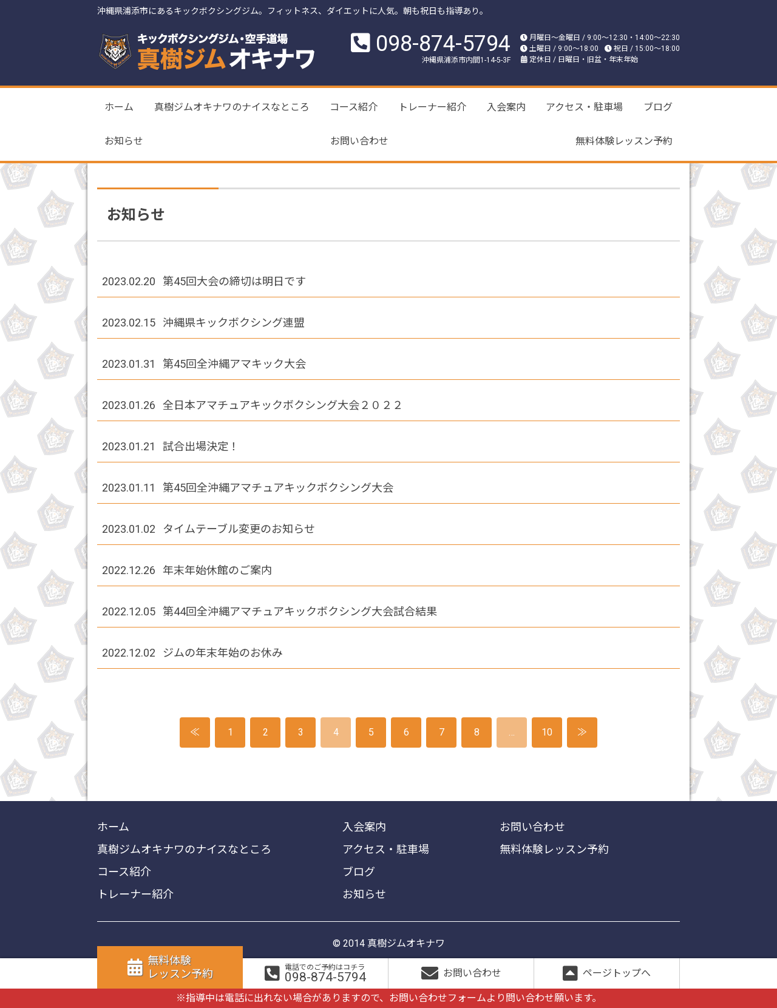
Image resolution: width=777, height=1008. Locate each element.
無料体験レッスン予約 (624, 141)
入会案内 (506, 107)
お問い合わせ (359, 141)
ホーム (119, 107)
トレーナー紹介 (432, 107)
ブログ (658, 107)
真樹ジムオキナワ (406, 943)
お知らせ (123, 141)
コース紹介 (354, 107)
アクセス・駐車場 (584, 107)
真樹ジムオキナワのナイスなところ (232, 107)
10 (546, 732)
